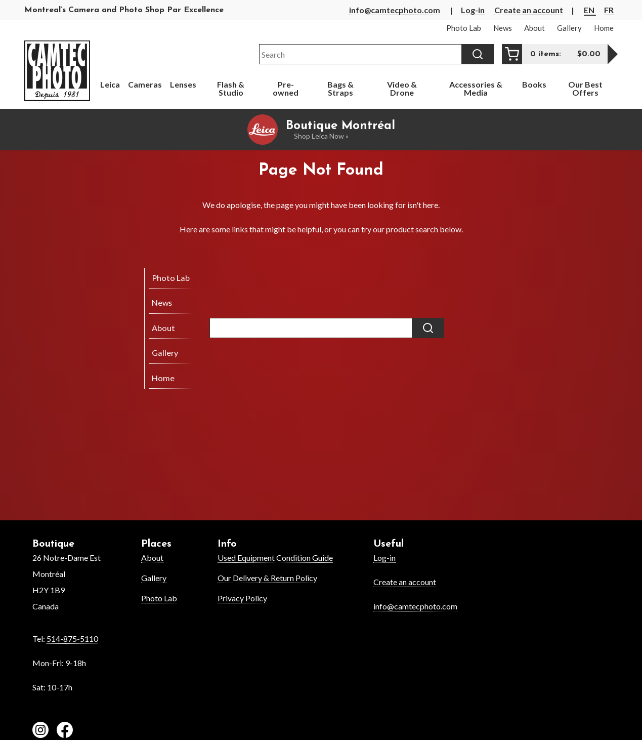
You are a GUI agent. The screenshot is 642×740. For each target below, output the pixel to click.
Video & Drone (402, 88)
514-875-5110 (72, 638)
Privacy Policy (242, 598)
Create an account (528, 10)
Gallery (153, 578)
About (152, 557)
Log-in (473, 10)
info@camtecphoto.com (394, 10)
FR (609, 10)
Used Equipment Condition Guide (275, 557)
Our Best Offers (585, 88)
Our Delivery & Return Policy (267, 578)
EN (590, 10)
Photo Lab (159, 598)
